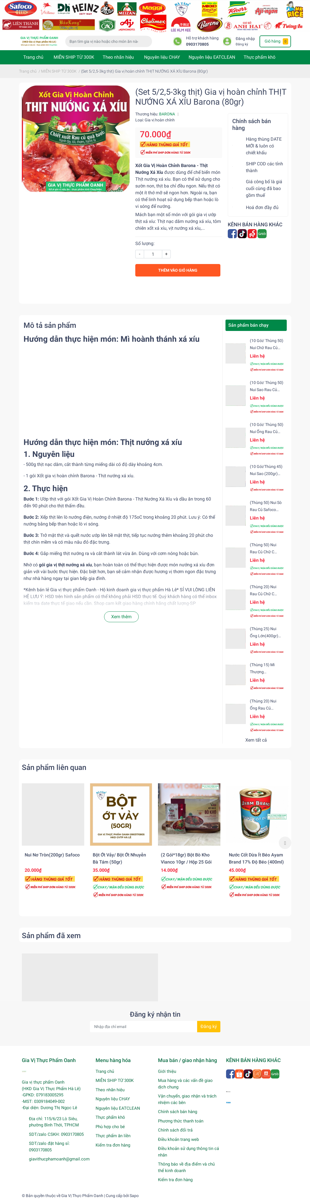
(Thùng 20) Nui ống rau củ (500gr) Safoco (263, 708)
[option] (53, 839)
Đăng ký (242, 44)
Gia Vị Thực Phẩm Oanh (82, 1195)
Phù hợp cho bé (110, 1126)
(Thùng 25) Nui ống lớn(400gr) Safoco (264, 635)
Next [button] (285, 843)
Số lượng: (145, 243)
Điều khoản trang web (178, 1139)
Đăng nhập (245, 38)
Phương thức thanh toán (180, 1121)
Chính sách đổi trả (175, 1130)
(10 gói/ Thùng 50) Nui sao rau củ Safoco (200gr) (266, 389)
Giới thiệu (167, 1071)
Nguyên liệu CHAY (162, 57)
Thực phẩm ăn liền (113, 1135)
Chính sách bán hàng (177, 1111)
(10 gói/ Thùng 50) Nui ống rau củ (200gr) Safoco (266, 431)
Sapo (134, 1195)
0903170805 (197, 44)
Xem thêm (121, 616)
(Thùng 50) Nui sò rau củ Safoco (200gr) (266, 509)
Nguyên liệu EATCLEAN (212, 57)
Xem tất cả (256, 740)
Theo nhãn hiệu (118, 57)
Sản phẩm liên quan (54, 767)
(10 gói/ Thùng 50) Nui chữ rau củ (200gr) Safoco (266, 347)
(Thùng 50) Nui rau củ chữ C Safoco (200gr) (263, 552)
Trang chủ (33, 57)
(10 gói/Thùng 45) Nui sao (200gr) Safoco (266, 473)
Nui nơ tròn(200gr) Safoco (52, 855)
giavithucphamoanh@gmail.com (59, 1159)
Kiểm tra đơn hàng (113, 1145)
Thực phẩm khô (259, 57)
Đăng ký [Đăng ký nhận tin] (209, 1026)
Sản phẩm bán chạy (248, 325)
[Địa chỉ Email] (155, 1026)
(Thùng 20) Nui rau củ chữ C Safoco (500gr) (263, 593)
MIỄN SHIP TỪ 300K (74, 57)
